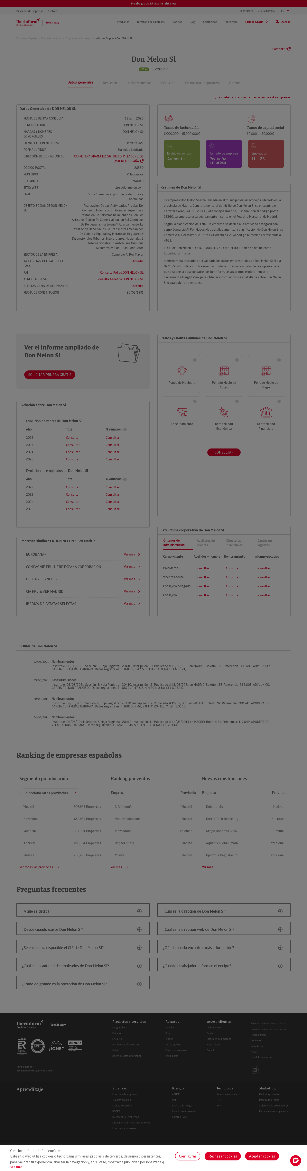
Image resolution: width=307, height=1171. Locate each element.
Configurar (187, 1156)
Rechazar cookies (223, 1156)
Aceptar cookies (262, 1156)
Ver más (16, 1167)
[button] (295, 1160)
